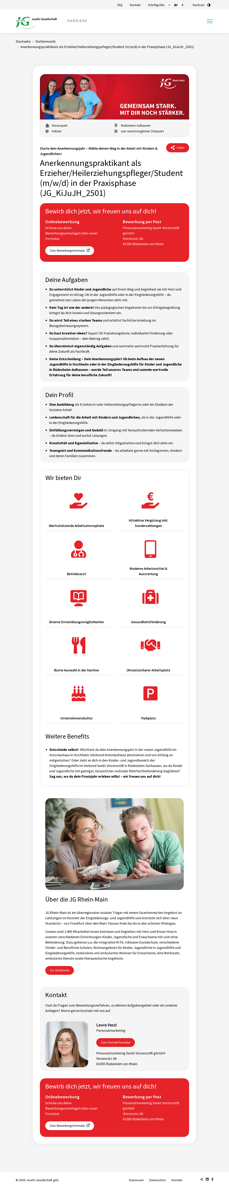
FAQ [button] (120, 5)
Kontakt (176, 1180)
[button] (169, 5)
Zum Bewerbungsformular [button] (67, 250)
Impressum (136, 1180)
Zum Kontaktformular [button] (115, 1042)
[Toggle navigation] (209, 21)
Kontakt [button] (135, 5)
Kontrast (199, 5)
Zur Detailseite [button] (59, 970)
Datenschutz (157, 1180)
